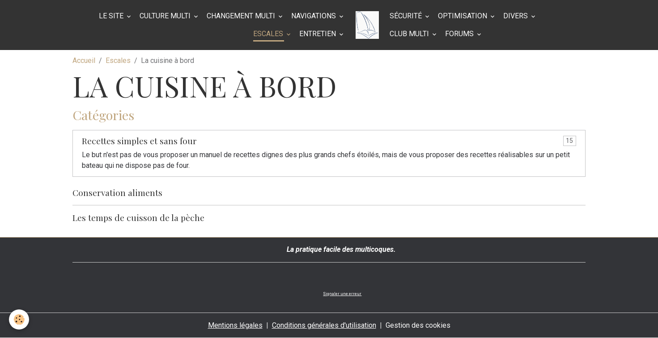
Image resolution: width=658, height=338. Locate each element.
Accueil (83, 60)
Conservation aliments (117, 192)
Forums (460, 33)
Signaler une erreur (342, 294)
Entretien (318, 33)
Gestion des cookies (418, 325)
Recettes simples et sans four (139, 141)
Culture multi (166, 16)
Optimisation (463, 16)
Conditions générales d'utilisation (324, 325)
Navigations (314, 16)
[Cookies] (19, 319)
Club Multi (410, 33)
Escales (269, 33)
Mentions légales (235, 325)
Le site (112, 16)
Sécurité (407, 16)
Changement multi (242, 16)
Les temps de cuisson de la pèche (138, 217)
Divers (516, 16)
